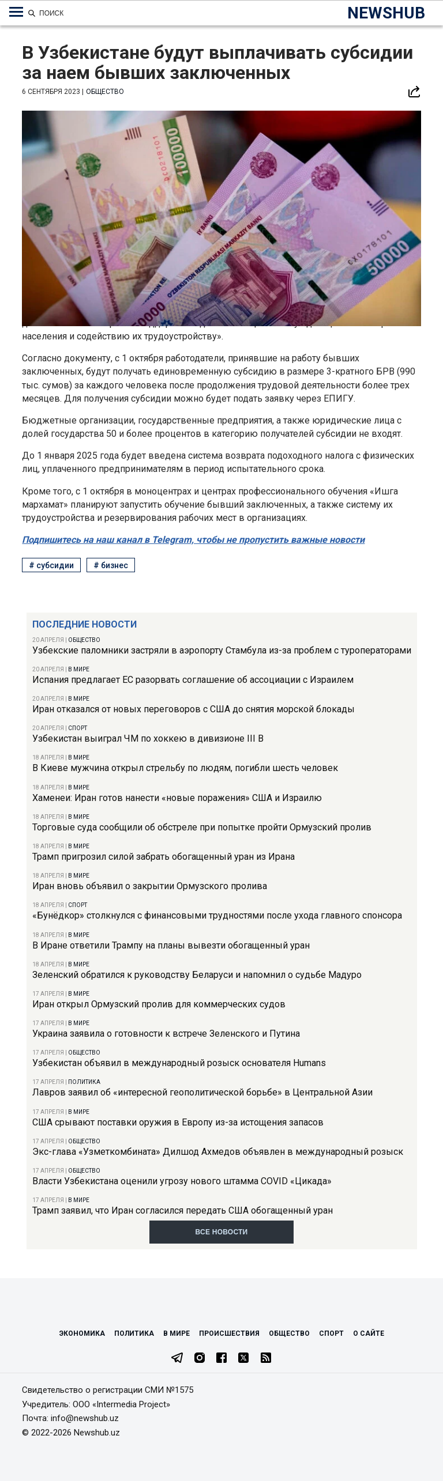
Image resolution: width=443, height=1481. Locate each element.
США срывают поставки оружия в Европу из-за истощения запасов (178, 1122)
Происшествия (229, 1333)
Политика (84, 1082)
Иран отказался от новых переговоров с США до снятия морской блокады (193, 709)
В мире (78, 669)
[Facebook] (221, 1359)
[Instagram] (200, 1359)
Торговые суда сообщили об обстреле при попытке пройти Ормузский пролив (201, 827)
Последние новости (84, 624)
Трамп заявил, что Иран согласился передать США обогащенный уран (182, 1210)
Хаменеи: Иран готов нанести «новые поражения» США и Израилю (177, 797)
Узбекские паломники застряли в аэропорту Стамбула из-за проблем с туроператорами (221, 650)
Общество (84, 640)
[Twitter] (243, 1359)
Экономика (82, 1333)
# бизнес (110, 565)
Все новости (222, 1232)
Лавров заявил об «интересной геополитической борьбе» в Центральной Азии (202, 1092)
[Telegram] (177, 1359)
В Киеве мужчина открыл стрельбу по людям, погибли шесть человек (185, 767)
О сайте (368, 1333)
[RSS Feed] (266, 1359)
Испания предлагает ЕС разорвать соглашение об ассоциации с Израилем (193, 679)
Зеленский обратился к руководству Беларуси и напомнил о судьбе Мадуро (197, 974)
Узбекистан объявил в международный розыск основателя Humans (179, 1062)
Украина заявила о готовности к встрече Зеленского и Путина (166, 1033)
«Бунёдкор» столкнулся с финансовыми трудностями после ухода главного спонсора (217, 915)
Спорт (77, 728)
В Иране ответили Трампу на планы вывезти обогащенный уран (171, 945)
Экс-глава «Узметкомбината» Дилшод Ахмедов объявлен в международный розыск (217, 1151)
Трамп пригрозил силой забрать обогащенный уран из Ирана (163, 856)
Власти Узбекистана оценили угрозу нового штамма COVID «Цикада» (182, 1181)
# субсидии (51, 565)
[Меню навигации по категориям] (16, 12)
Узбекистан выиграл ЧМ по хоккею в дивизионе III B (148, 738)
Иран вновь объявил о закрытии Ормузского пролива (149, 886)
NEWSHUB (386, 12)
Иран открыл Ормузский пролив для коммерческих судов (159, 1004)
